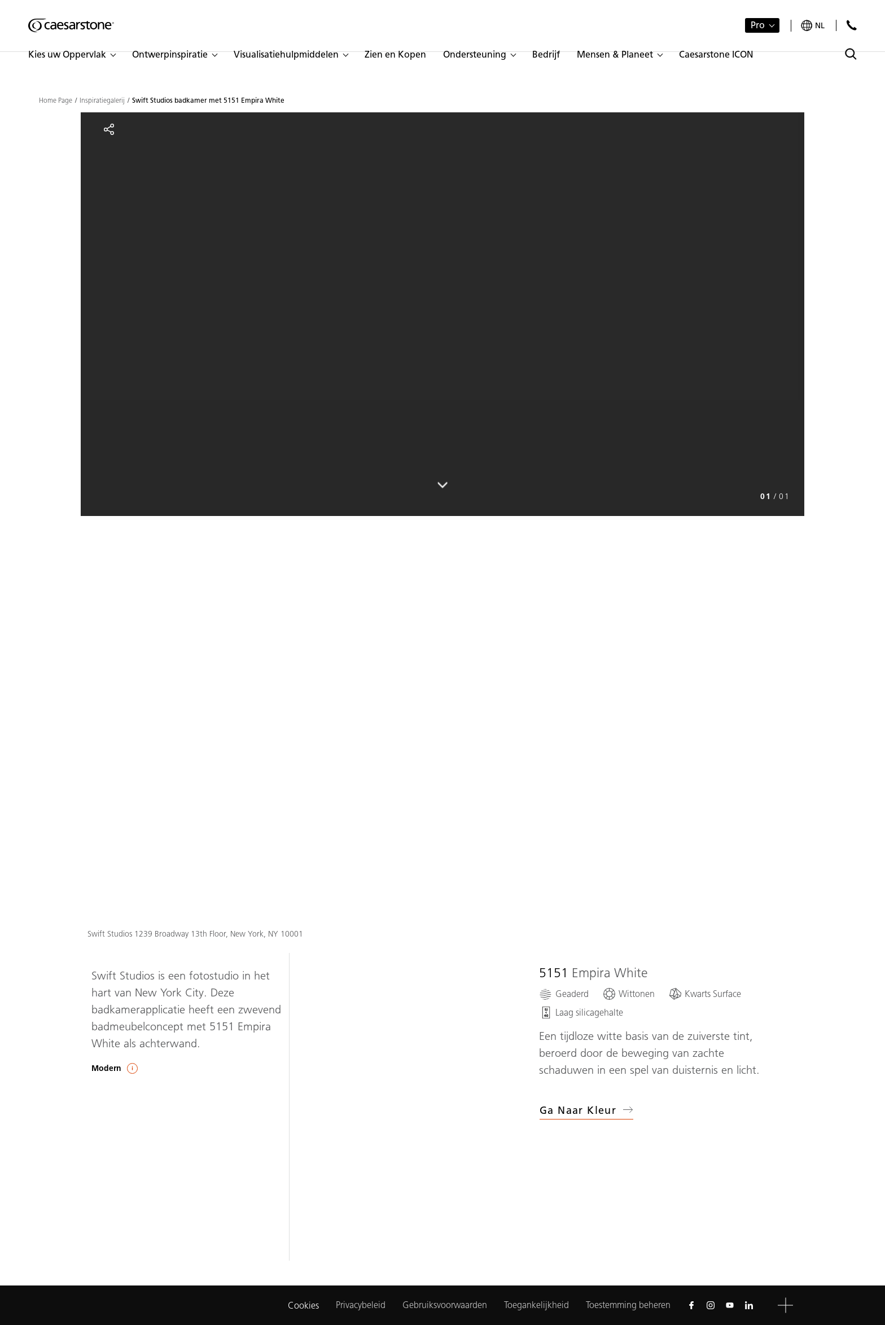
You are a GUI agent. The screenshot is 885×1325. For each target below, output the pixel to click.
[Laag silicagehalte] (581, 1012)
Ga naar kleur (586, 1110)
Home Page (55, 100)
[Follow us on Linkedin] (749, 1305)
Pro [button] (758, 25)
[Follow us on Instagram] (711, 1305)
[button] (71, 55)
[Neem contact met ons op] (851, 25)
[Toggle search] (851, 54)
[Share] (109, 129)
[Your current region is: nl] (813, 26)
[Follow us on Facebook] (691, 1305)
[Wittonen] (628, 994)
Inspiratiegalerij (102, 100)
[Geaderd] (564, 994)
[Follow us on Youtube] (730, 1305)
